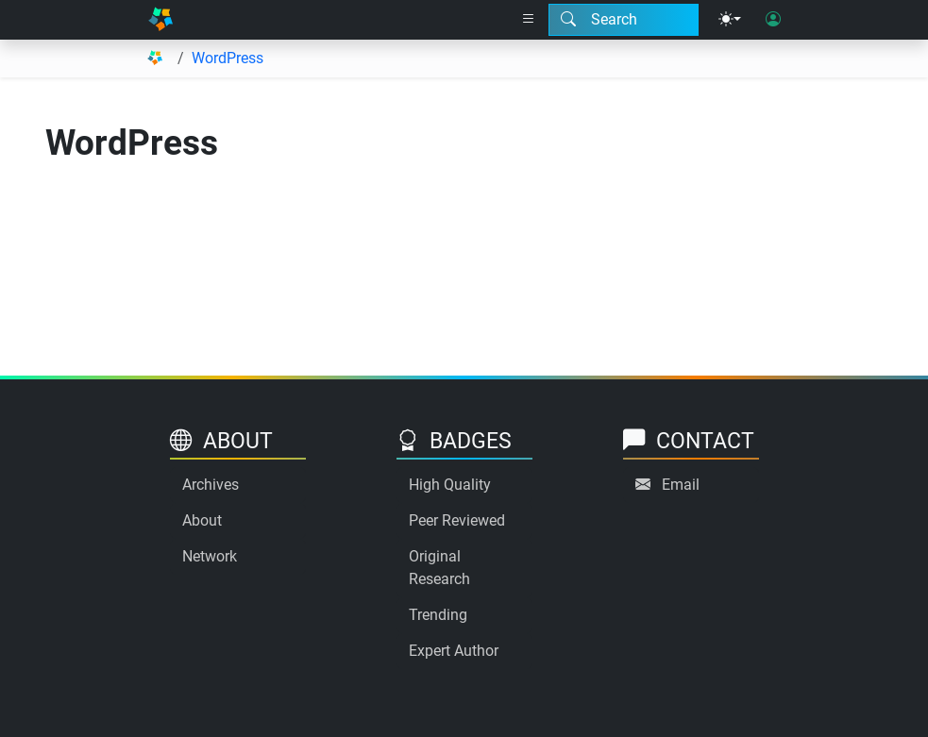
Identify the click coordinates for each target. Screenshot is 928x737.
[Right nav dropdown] (528, 20)
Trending (438, 615)
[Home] (161, 20)
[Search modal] (623, 20)
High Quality (450, 485)
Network (209, 556)
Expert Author (453, 651)
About (202, 520)
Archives (210, 485)
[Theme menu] (729, 20)
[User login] (773, 20)
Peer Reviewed (457, 520)
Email (681, 485)
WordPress (227, 58)
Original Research (439, 567)
